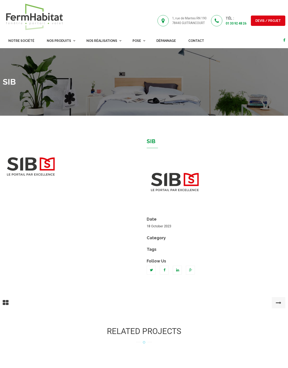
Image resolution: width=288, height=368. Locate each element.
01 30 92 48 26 (236, 23)
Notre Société (21, 41)
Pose (137, 41)
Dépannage (166, 41)
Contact (196, 41)
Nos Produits (59, 41)
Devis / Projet (268, 21)
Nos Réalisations (101, 41)
